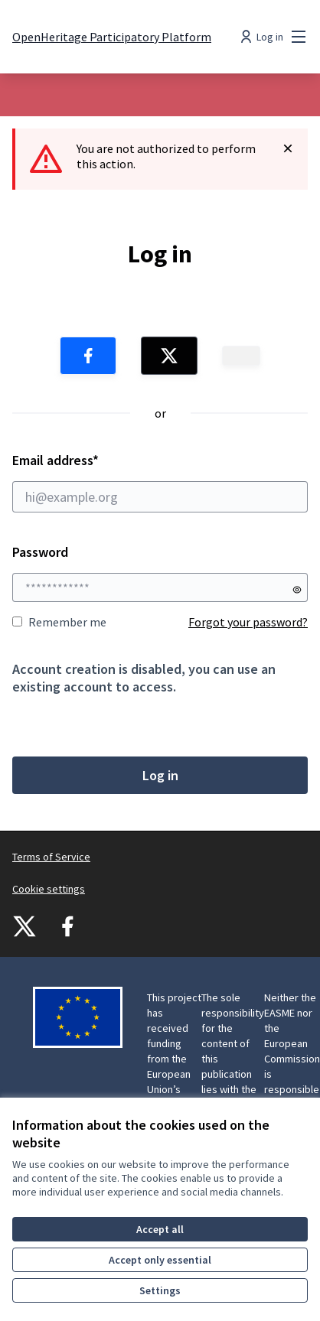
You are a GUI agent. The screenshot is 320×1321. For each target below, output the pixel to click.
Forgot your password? (248, 622)
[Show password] (297, 589)
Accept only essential (160, 1260)
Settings (160, 1290)
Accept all (160, 1229)
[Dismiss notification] (288, 148)
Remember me (59, 622)
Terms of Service (51, 857)
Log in (160, 775)
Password (40, 552)
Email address (160, 481)
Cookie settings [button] (48, 889)
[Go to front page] (111, 36)
